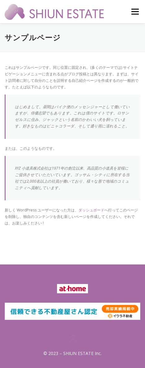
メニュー (135, 11)
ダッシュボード (91, 210)
